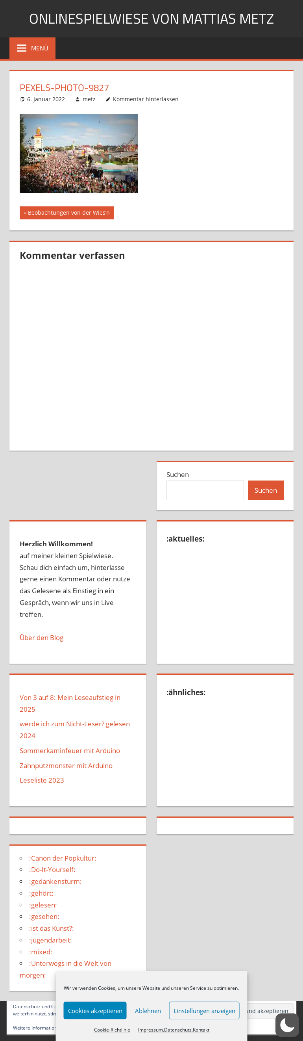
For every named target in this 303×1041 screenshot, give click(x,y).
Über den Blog (41, 637)
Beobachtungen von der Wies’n (69, 213)
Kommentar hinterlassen (146, 99)
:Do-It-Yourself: (52, 869)
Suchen (177, 474)
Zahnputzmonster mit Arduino (66, 765)
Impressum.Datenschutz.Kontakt (173, 1029)
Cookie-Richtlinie (112, 1029)
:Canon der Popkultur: (62, 858)
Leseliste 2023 (42, 780)
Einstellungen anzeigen (204, 1011)
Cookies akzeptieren (95, 1011)
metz (89, 99)
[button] (287, 1025)
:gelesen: (43, 904)
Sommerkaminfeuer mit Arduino (70, 750)
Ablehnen (148, 1011)
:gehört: (41, 893)
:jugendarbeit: (50, 940)
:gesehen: (44, 916)
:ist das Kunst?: (51, 928)
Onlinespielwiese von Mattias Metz (151, 18)
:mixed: (40, 951)
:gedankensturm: (55, 881)
